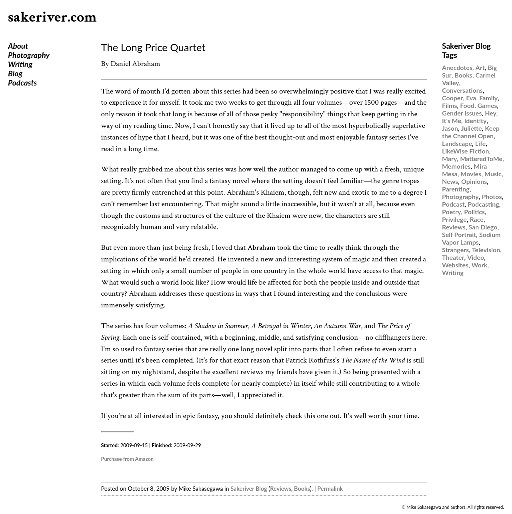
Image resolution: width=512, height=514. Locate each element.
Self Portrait (459, 234)
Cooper (452, 98)
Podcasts (22, 82)
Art (480, 67)
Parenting (456, 189)
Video (475, 257)
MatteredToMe (481, 158)
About (18, 45)
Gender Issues (462, 113)
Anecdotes (457, 67)
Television (486, 249)
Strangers (455, 249)
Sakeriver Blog (248, 488)
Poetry (451, 211)
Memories (456, 166)
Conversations (462, 90)
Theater (453, 257)
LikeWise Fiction (465, 151)
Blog (15, 73)
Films (449, 105)
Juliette (471, 128)
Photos (492, 196)
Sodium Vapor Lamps (471, 238)
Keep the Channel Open (471, 131)
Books (302, 488)
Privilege (454, 219)
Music (493, 173)
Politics (474, 211)
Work (480, 265)
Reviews (280, 488)
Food (467, 105)
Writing (20, 64)
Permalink (330, 488)
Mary (449, 158)
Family (488, 98)
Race (476, 219)
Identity (475, 120)
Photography (29, 55)
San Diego (483, 227)
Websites (455, 265)
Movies (470, 173)
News (450, 181)
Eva (471, 98)
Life (480, 143)
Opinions (474, 181)
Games (487, 105)
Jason (450, 128)
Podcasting (483, 204)
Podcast (453, 204)
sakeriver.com (52, 17)
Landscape (457, 143)
